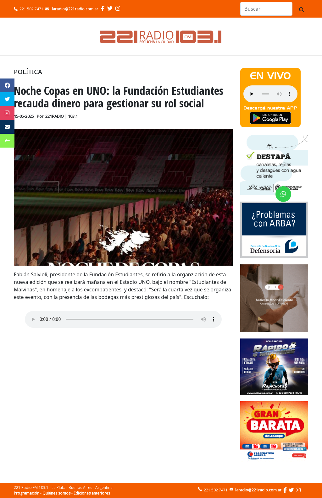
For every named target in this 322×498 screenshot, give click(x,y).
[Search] (266, 9)
